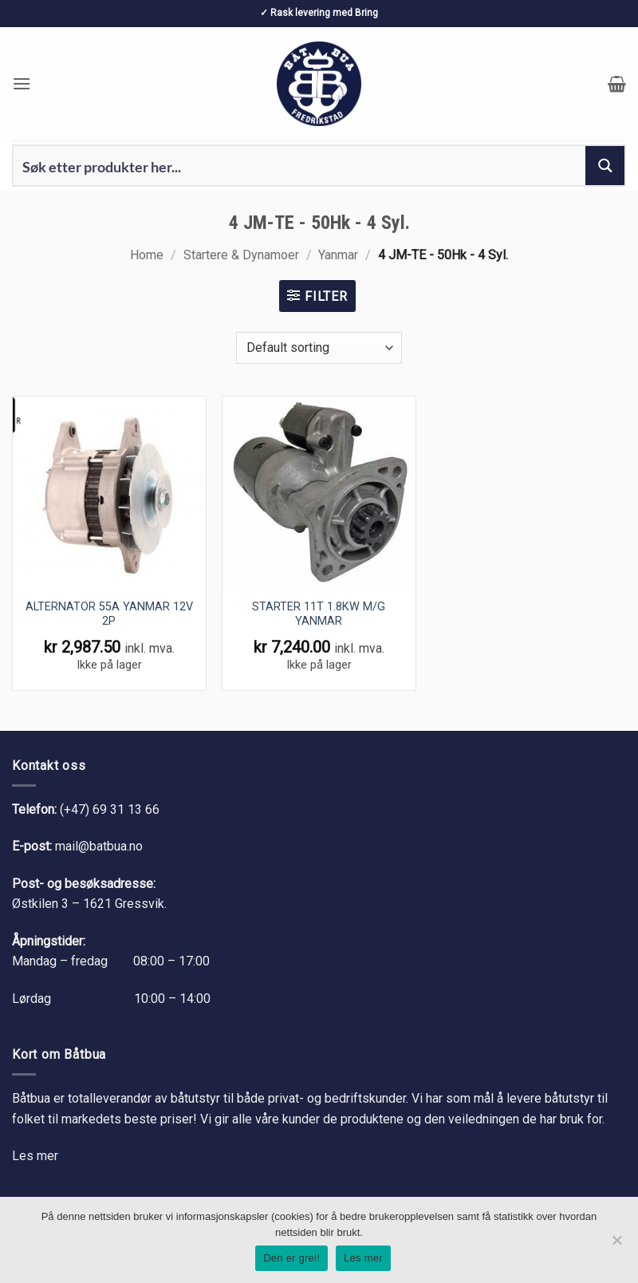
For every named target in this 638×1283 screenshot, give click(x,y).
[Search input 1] (300, 165)
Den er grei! (291, 1258)
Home (146, 255)
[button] (21, 83)
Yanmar (338, 255)
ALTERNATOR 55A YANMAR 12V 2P (109, 614)
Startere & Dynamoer (241, 255)
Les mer (35, 1155)
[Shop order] (319, 348)
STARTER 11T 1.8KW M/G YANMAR (318, 614)
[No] (616, 1244)
